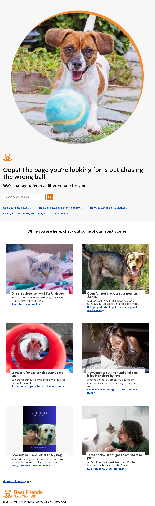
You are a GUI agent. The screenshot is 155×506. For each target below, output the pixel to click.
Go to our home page (16, 208)
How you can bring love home (107, 208)
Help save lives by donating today (59, 208)
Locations (60, 213)
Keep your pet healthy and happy (23, 213)
